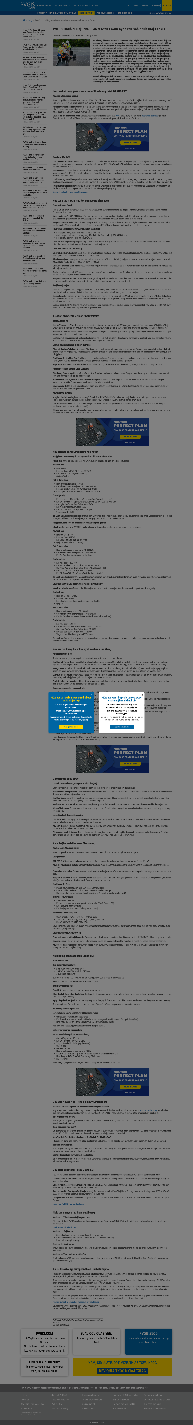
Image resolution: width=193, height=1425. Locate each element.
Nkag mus (156, 5)
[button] (106, 13)
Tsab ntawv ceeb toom (92, 1399)
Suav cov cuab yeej (60, 1399)
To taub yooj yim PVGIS (123, 1404)
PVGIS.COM (56, 1404)
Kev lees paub (88, 1408)
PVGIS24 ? (25, 1399)
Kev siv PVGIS (119, 1408)
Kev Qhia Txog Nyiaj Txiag (122, 1371)
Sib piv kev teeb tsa (153, 1395)
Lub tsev (25, 1395)
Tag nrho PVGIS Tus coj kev (125, 1395)
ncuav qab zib (88, 1404)
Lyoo (117, 115)
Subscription (26, 1408)
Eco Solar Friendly (59, 1408)
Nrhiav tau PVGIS (121, 1399)
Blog (30, 20)
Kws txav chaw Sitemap (155, 1408)
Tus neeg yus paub (152, 1404)
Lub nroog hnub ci (90, 1395)
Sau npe (145, 5)
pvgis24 (167, 5)
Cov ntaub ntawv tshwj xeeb (157, 1399)
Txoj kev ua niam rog (149, 115)
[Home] (24, 20)
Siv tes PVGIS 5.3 (59, 1395)
